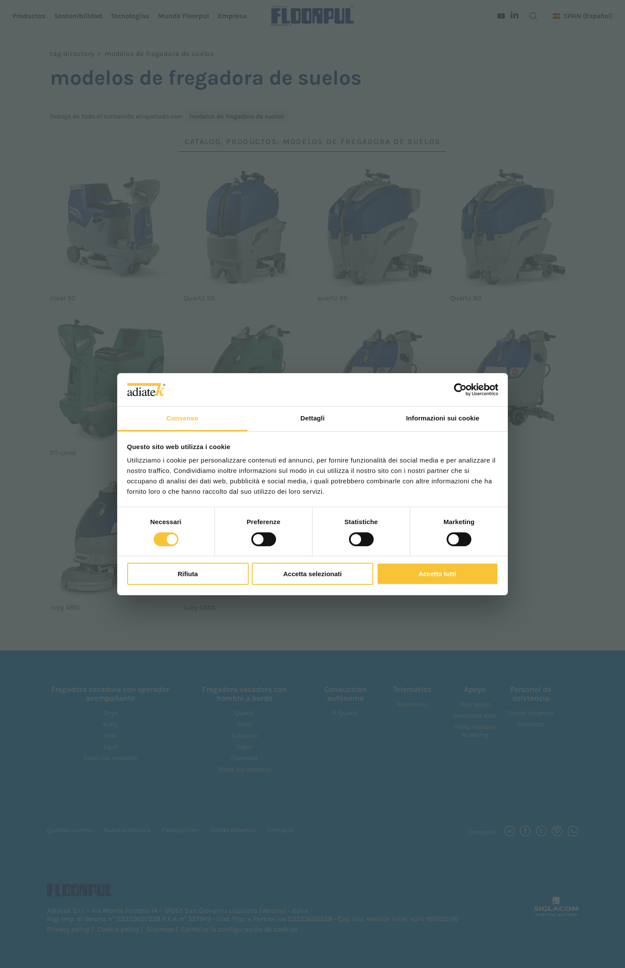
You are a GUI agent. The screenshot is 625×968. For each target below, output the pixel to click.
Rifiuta (188, 574)
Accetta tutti (437, 574)
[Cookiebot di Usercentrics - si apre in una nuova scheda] (460, 389)
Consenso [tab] (182, 418)
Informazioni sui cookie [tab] (443, 418)
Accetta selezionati (312, 574)
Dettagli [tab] (312, 418)
